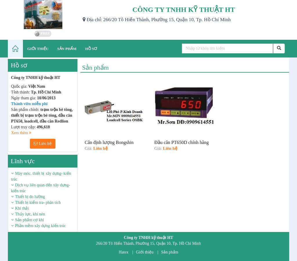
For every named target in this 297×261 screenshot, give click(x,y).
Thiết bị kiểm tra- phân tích (38, 202)
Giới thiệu (144, 252)
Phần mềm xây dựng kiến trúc (40, 226)
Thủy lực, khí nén (30, 214)
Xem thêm (21, 133)
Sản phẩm (169, 252)
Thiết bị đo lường (30, 197)
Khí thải (22, 208)
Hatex (123, 252)
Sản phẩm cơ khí (29, 220)
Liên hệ (43, 143)
